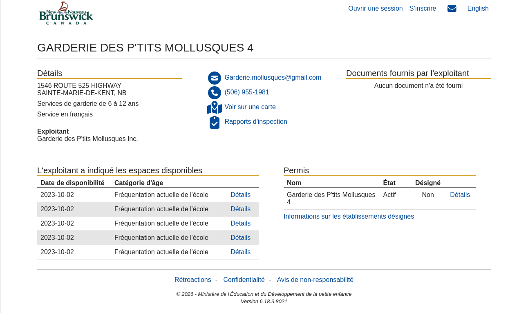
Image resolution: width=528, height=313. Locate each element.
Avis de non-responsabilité (315, 279)
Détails (240, 194)
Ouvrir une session (375, 8)
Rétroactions (193, 279)
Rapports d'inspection (255, 121)
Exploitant (53, 131)
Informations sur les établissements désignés (349, 216)
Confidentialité (244, 279)
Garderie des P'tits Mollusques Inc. (87, 138)
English (478, 8)
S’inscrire (422, 8)
